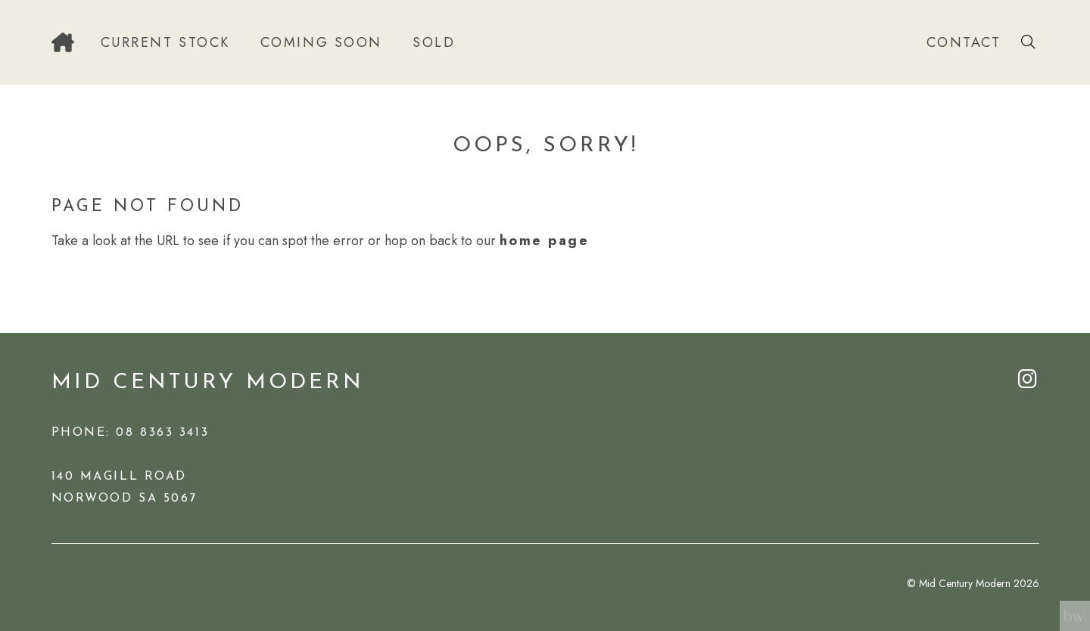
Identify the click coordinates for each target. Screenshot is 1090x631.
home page (545, 240)
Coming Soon (321, 42)
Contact (963, 42)
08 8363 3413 (162, 433)
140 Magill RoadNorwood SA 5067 (124, 488)
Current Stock (165, 42)
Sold (434, 42)
